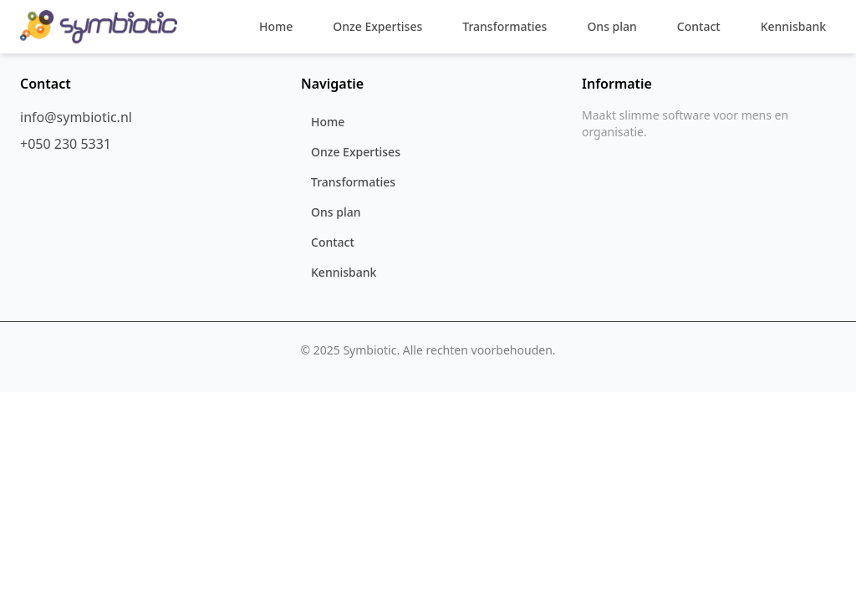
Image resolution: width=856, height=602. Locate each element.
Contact (699, 26)
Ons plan (611, 26)
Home (276, 26)
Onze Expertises (377, 26)
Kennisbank (793, 26)
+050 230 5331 (65, 144)
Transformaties (504, 26)
